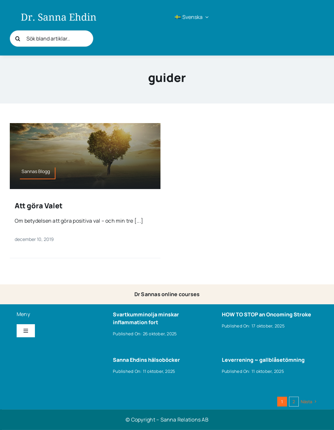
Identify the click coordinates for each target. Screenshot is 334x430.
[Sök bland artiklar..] (51, 38)
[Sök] (18, 38)
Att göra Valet (39, 206)
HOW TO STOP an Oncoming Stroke (266, 314)
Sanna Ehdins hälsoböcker (146, 359)
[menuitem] (191, 17)
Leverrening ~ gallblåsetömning (263, 359)
